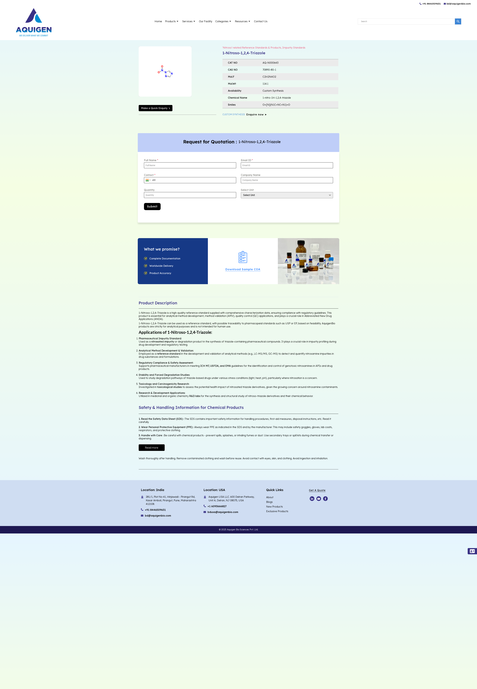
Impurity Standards (293, 47)
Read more (151, 445)
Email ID (247, 160)
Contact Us (260, 21)
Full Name (151, 160)
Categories (223, 21)
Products (172, 21)
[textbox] (284, 195)
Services (189, 21)
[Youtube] (312, 497)
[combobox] (148, 180)
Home (158, 21)
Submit (152, 206)
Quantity (149, 189)
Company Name (250, 174)
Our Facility (205, 21)
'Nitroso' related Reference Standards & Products (251, 47)
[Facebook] (325, 497)
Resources (243, 21)
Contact (149, 174)
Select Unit (247, 189)
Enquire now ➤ (256, 114)
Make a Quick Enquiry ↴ (155, 108)
